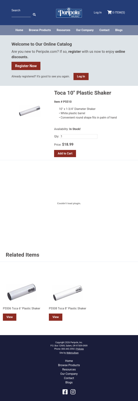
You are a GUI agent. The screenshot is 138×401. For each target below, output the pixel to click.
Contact (104, 30)
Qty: (56, 136)
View (9, 317)
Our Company (85, 30)
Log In (81, 76)
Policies (80, 349)
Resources (63, 30)
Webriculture (72, 353)
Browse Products (40, 30)
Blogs (119, 30)
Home (19, 30)
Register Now (26, 66)
